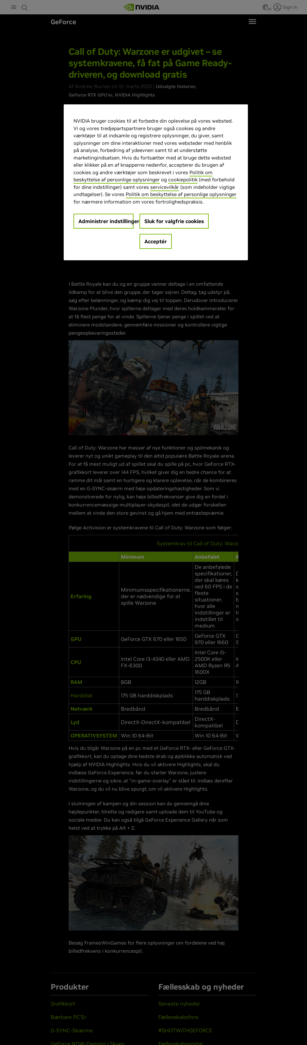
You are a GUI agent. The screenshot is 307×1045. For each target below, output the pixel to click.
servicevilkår (164, 187)
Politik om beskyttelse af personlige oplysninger (181, 194)
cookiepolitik (183, 179)
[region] (156, 182)
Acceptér (155, 241)
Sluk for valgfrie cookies (174, 221)
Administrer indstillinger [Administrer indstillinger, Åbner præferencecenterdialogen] (106, 221)
